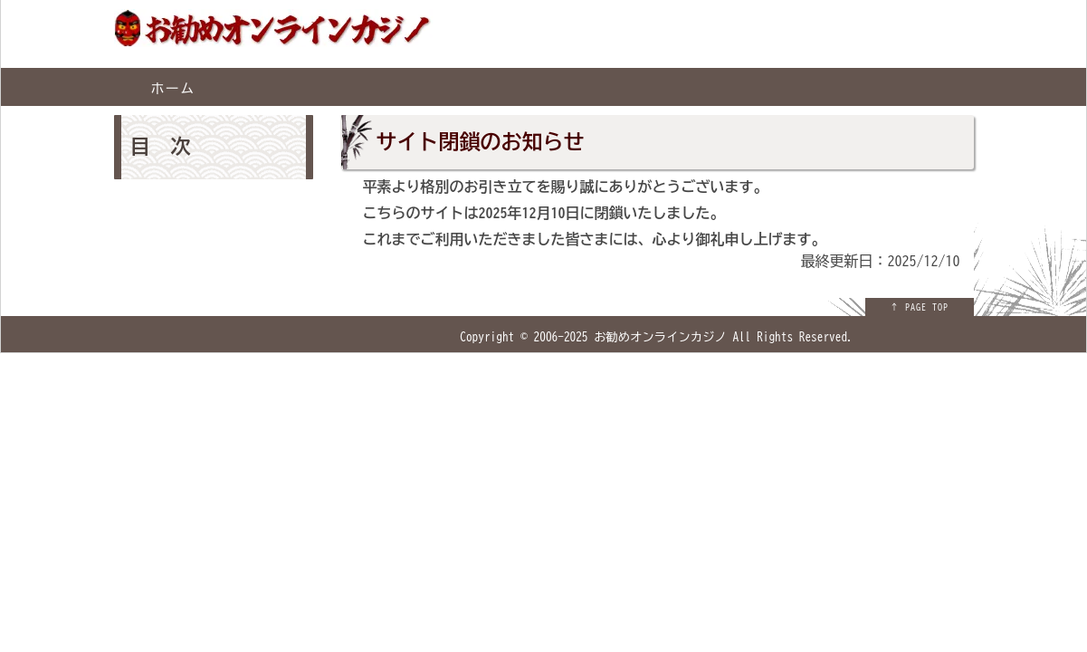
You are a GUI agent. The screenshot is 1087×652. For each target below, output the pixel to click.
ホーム (172, 88)
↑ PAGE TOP (919, 307)
